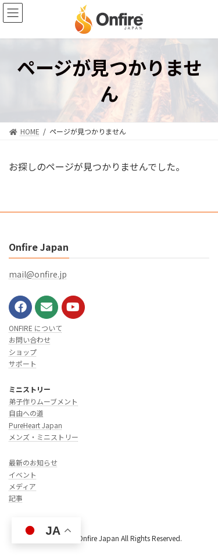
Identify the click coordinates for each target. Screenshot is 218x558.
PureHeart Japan (35, 425)
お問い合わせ (30, 339)
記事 (16, 498)
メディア (22, 486)
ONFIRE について (35, 328)
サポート (23, 363)
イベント (23, 474)
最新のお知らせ (33, 462)
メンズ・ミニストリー (43, 437)
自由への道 (26, 413)
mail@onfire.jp (38, 274)
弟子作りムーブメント (43, 401)
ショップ (23, 352)
